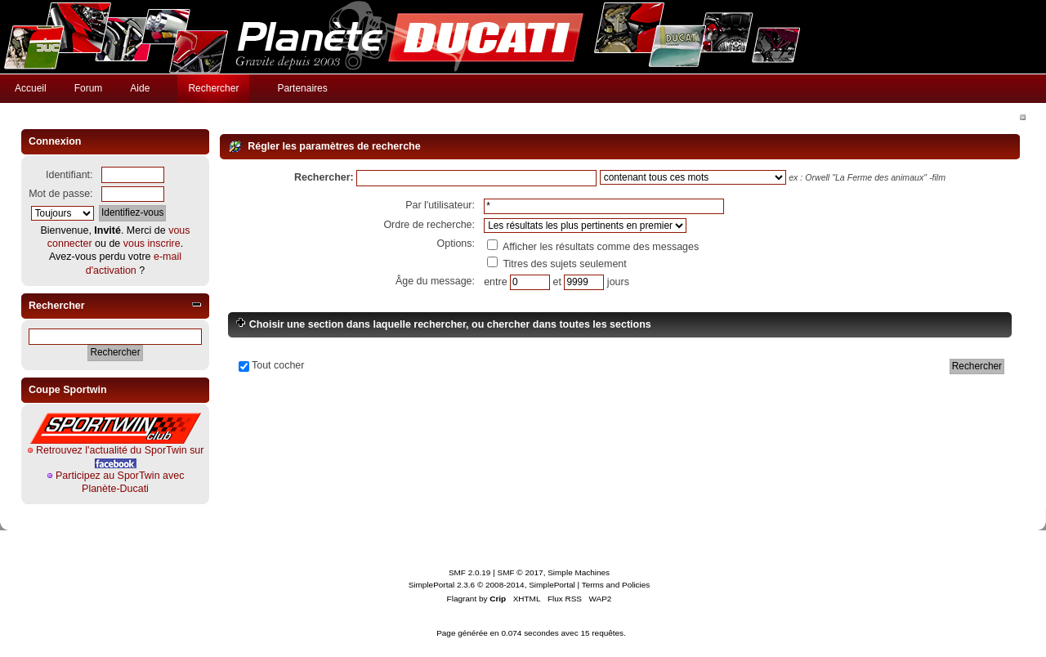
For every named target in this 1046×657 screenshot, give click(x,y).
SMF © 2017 (520, 572)
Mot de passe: (60, 193)
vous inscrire (152, 243)
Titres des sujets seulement (557, 264)
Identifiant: (69, 175)
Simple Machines (579, 572)
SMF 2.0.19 (470, 572)
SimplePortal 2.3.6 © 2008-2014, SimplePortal (492, 584)
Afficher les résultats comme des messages (593, 247)
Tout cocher (278, 365)
